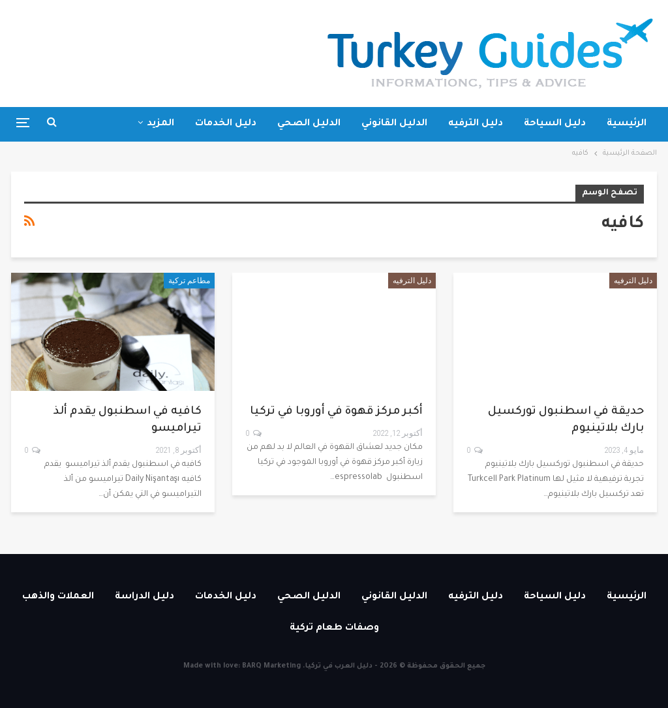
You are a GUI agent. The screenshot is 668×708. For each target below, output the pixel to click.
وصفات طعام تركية (334, 628)
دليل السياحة (555, 124)
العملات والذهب (58, 597)
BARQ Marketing (271, 666)
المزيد (160, 124)
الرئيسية (626, 124)
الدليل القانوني (394, 124)
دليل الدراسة (144, 597)
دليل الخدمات (225, 124)
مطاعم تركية (189, 280)
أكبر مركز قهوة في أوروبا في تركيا (336, 412)
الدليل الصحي (309, 124)
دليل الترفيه (475, 124)
